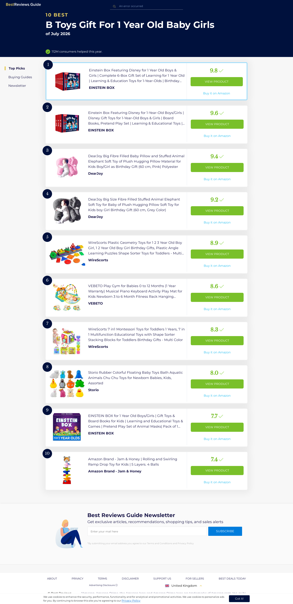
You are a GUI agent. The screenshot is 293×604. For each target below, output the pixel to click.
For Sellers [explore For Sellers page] (195, 578)
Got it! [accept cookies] (239, 598)
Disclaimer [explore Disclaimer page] (130, 578)
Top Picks (17, 68)
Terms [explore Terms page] (102, 578)
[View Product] (146, 81)
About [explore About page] (52, 578)
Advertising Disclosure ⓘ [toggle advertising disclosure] (103, 585)
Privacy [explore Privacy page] (77, 578)
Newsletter (17, 86)
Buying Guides (20, 77)
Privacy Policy (131, 600)
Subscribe (225, 531)
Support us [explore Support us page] (162, 578)
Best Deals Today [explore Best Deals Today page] (232, 578)
